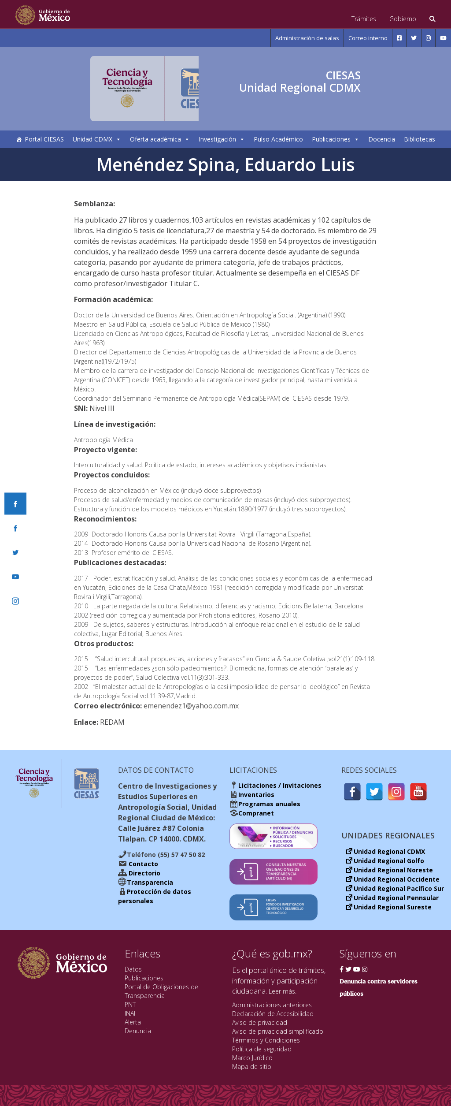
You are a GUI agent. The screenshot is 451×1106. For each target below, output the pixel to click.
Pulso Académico (278, 139)
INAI (130, 1013)
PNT (130, 1004)
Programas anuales (269, 804)
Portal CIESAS (44, 139)
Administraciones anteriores (272, 1005)
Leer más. (282, 991)
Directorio (143, 873)
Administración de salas (307, 38)
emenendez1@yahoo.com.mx (191, 706)
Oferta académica (160, 139)
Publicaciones (335, 139)
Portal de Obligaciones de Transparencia (161, 991)
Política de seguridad (262, 1049)
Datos (133, 969)
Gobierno (402, 19)
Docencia (381, 139)
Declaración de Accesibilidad (273, 1013)
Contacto (142, 864)
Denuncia (138, 1031)
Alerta (133, 1022)
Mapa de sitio (251, 1066)
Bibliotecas (419, 139)
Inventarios (256, 794)
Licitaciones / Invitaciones (280, 785)
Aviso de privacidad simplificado (277, 1031)
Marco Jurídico (252, 1058)
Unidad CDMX (97, 139)
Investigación (222, 139)
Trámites (363, 19)
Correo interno (368, 38)
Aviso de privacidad (259, 1022)
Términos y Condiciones (266, 1040)
